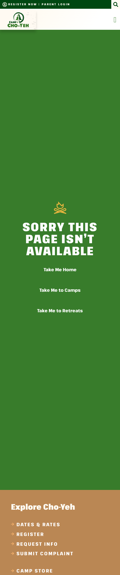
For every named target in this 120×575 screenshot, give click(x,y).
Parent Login (56, 4)
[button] (115, 4)
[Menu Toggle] (115, 20)
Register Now (22, 4)
